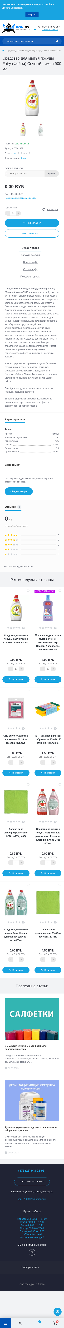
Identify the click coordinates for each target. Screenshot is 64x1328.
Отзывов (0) (30, 269)
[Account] (20, 1323)
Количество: (11, 207)
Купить (51, 173)
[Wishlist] (37, 1323)
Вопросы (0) (30, 262)
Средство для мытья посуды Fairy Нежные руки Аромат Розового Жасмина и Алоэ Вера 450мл (47, 836)
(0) (15, 153)
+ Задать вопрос (19, 491)
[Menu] (5, 1323)
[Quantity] (16, 669)
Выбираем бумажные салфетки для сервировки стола (26, 1047)
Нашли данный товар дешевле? (20, 198)
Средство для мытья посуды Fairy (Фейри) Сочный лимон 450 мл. (16, 639)
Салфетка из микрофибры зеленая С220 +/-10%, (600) (16, 833)
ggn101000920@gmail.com (32, 1199)
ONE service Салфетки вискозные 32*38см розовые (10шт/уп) (15, 739)
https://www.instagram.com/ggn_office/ (32, 1252)
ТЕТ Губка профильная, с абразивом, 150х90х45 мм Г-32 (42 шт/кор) (48, 739)
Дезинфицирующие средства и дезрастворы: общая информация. (31, 1129)
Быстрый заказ (31, 233)
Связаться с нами (32, 1181)
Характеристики (30, 255)
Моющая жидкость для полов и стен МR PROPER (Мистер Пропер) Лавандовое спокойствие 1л (48, 642)
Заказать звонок (50, 29)
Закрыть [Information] (32, 14)
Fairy (23, 158)
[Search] (57, 41)
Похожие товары (30, 276)
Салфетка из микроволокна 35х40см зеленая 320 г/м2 (48, 933)
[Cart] (55, 1323)
